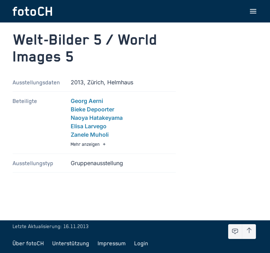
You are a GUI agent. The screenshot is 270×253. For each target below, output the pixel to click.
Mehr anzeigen (89, 144)
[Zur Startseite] (32, 11)
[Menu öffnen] (253, 11)
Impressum (112, 243)
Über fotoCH (28, 243)
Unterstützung (70, 243)
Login (141, 243)
